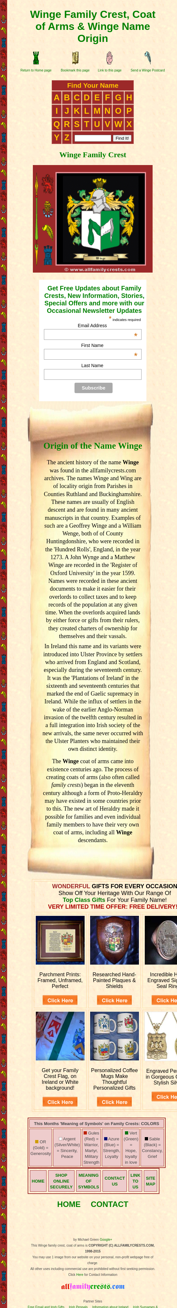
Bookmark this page (75, 70)
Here (79, 1274)
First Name (109, 345)
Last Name (92, 365)
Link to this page (110, 70)
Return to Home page (36, 70)
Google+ (106, 1239)
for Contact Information (100, 1274)
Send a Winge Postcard (147, 70)
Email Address (108, 325)
